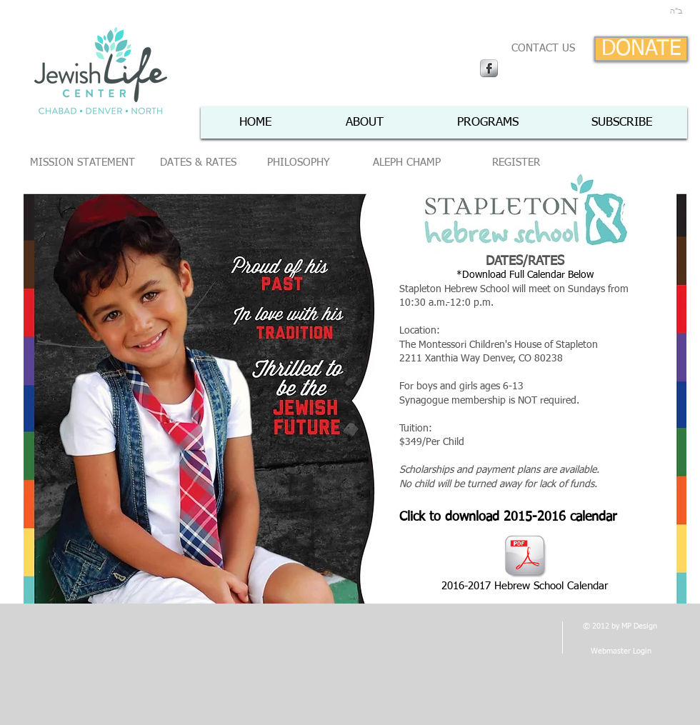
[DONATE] (641, 48)
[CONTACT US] (543, 48)
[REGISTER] (515, 163)
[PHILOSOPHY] (298, 163)
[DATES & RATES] (198, 163)
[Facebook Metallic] (489, 68)
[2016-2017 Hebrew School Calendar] (524, 564)
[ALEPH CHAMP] (406, 163)
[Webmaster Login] (620, 651)
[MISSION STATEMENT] (82, 163)
